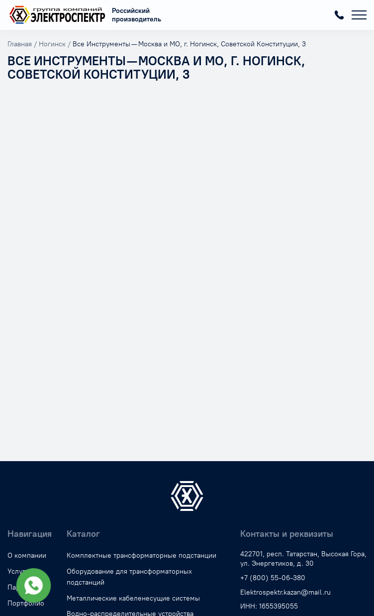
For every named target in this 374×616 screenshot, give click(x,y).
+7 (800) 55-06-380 (339, 15)
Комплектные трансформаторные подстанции (141, 555)
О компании (26, 555)
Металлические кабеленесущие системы (133, 598)
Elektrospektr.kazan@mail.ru (285, 592)
